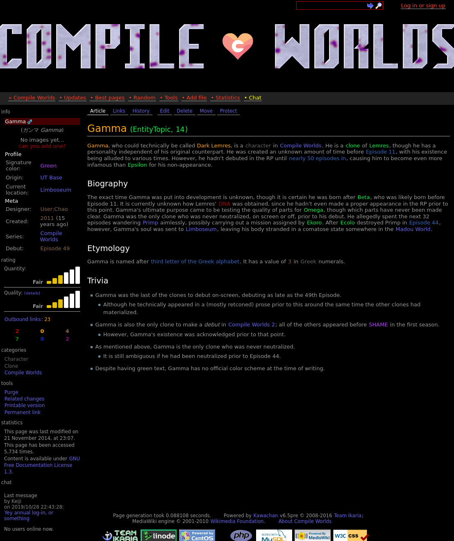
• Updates (72, 98)
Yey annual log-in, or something (28, 515)
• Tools (169, 98)
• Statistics (225, 98)
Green (49, 166)
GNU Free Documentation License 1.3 (42, 465)
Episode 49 (55, 248)
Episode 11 (380, 152)
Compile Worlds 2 (251, 324)
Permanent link (23, 412)
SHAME (378, 324)
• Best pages (107, 98)
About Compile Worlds (305, 521)
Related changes (24, 399)
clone (352, 146)
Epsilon (137, 165)
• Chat (252, 98)
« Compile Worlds (32, 98)
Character (16, 359)
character (258, 146)
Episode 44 (424, 223)
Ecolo (347, 223)
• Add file (194, 98)
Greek (308, 261)
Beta (364, 197)
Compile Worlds (51, 236)
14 (180, 129)
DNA (224, 204)
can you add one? (42, 146)
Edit (165, 111)
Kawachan (266, 515)
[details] (32, 293)
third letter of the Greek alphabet (195, 261)
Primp (150, 223)
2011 (47, 218)
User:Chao (54, 209)
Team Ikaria (347, 515)
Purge (11, 392)
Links (119, 111)
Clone (11, 366)
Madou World (413, 229)
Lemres (379, 146)
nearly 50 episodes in (317, 158)
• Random (142, 98)
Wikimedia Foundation (237, 521)
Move (206, 111)
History (141, 111)
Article (98, 111)
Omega (313, 210)
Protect (228, 111)
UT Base (51, 177)
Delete (184, 111)
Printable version (25, 405)
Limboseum (56, 190)
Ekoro (314, 223)
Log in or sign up (423, 5)
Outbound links (23, 319)
